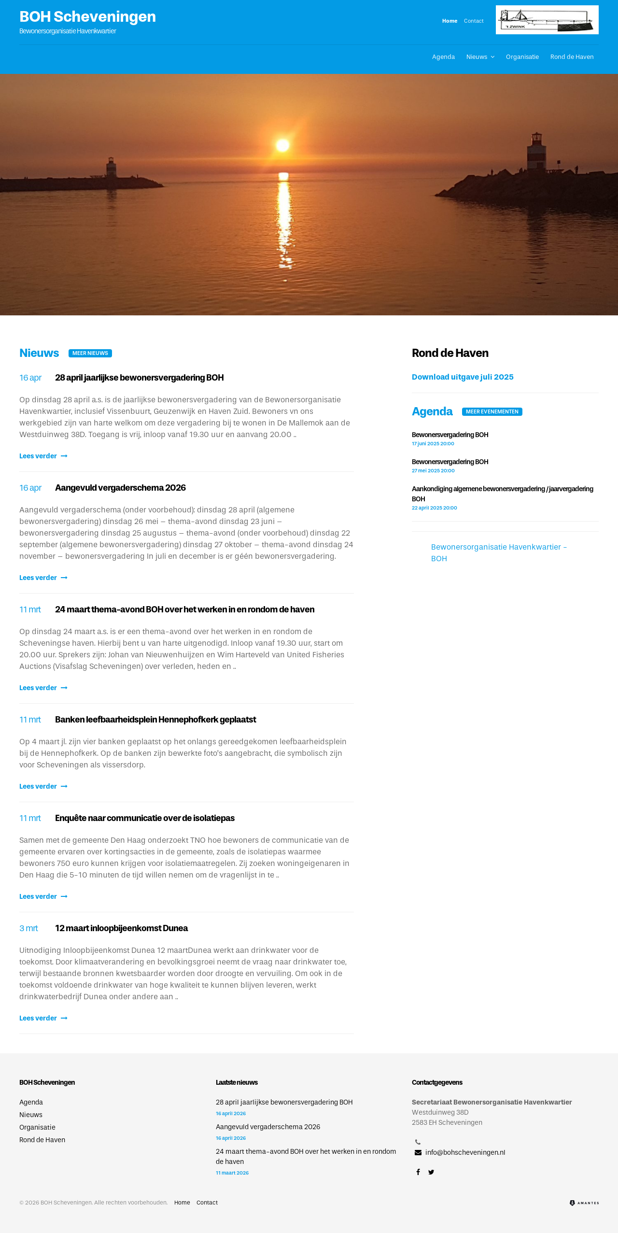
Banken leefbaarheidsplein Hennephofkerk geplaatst (155, 719)
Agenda (443, 56)
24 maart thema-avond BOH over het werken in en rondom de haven (184, 609)
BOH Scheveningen (87, 16)
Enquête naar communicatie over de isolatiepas (145, 818)
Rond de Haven (572, 56)
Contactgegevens (437, 1082)
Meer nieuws (90, 353)
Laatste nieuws (236, 1082)
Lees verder (43, 456)
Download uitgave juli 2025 (463, 377)
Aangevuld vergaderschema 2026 (120, 487)
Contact (474, 20)
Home (450, 20)
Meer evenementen (492, 411)
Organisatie (522, 56)
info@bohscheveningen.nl (459, 1152)
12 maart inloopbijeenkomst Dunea (121, 928)
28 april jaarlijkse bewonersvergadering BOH (139, 377)
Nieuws (476, 56)
